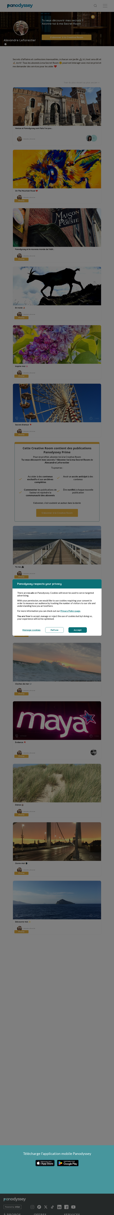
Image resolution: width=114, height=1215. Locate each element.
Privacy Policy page (70, 611)
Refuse (54, 630)
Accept (77, 630)
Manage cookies (31, 630)
